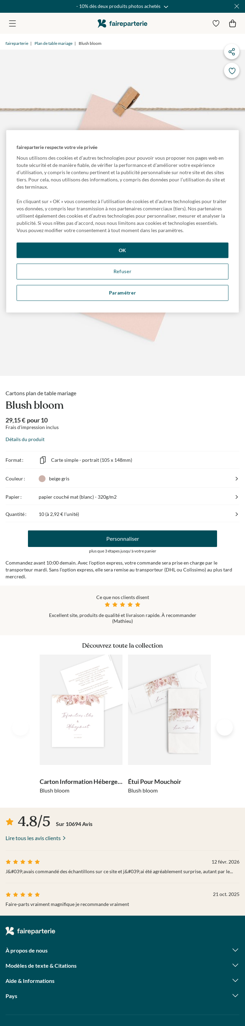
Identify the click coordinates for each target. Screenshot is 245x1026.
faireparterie (122, 23)
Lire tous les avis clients (33, 838)
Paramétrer (122, 293)
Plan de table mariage (53, 43)
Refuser (123, 272)
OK (122, 250)
